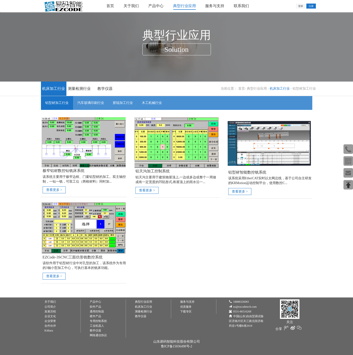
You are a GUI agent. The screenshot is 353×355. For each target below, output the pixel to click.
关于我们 (50, 301)
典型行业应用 (257, 88)
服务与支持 (187, 301)
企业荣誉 (50, 320)
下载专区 (186, 311)
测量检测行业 (79, 89)
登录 (300, 6)
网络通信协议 (98, 335)
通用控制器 (97, 311)
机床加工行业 (53, 89)
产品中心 (95, 301)
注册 (311, 6)
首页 (241, 88)
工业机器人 (97, 325)
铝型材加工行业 (304, 88)
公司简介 (50, 306)
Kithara (49, 330)
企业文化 (50, 316)
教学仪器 (105, 89)
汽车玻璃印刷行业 (92, 103)
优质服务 (186, 306)
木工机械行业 (154, 103)
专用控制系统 (98, 320)
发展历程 (50, 311)
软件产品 (95, 306)
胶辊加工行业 (125, 103)
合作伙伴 (50, 325)
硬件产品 (95, 316)
